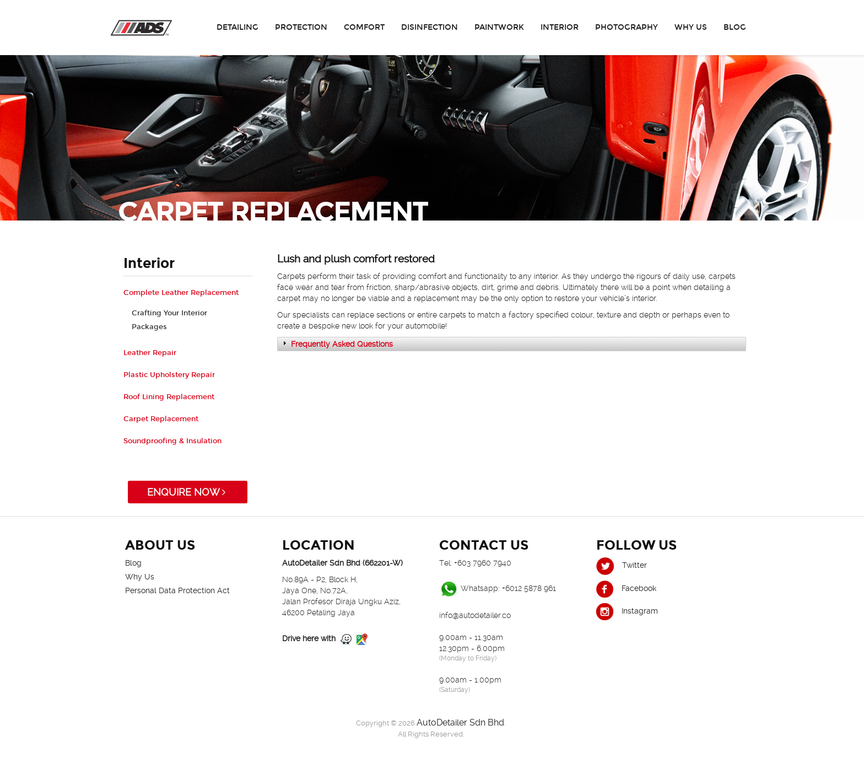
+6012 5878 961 (529, 588)
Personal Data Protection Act (177, 590)
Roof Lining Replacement (168, 397)
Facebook (626, 588)
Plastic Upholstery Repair (169, 374)
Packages (149, 327)
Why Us (690, 27)
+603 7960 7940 (482, 562)
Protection (301, 27)
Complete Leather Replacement (181, 292)
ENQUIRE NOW (187, 492)
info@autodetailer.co (475, 615)
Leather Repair (149, 352)
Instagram (627, 610)
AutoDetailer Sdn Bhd (460, 722)
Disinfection (429, 27)
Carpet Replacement (160, 419)
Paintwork (499, 27)
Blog (734, 27)
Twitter (621, 565)
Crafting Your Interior (169, 313)
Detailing (237, 27)
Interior (560, 27)
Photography (626, 27)
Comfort (364, 27)
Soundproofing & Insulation (172, 441)
